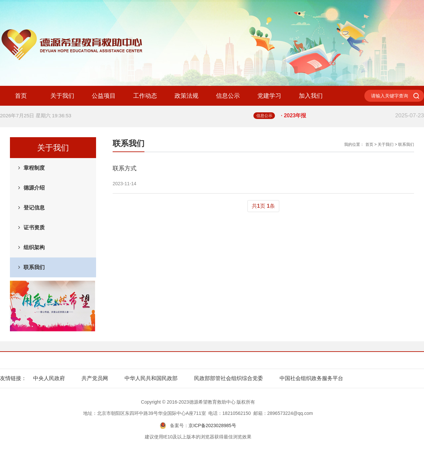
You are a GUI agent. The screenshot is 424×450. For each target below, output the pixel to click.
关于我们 (62, 95)
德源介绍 (34, 188)
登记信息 (34, 207)
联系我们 (34, 267)
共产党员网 (94, 378)
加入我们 (311, 95)
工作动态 (145, 95)
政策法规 (186, 95)
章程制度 (34, 168)
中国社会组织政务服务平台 (311, 378)
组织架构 (34, 247)
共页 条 (263, 206)
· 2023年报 (352, 116)
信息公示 (228, 95)
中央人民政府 (49, 378)
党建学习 (269, 95)
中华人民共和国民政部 (151, 378)
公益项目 (104, 95)
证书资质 (34, 227)
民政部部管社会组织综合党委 (228, 378)
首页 (21, 95)
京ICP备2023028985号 (212, 425)
